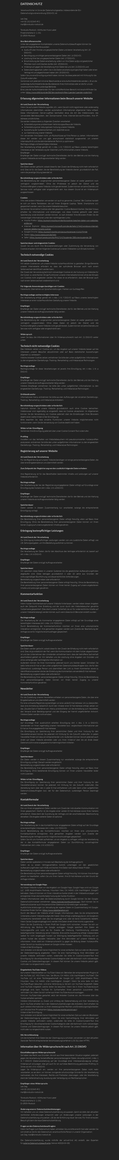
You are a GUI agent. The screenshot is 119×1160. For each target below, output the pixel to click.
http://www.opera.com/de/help (43, 234)
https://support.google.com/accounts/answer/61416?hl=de (62, 232)
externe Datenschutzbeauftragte (37, 1143)
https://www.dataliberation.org (55, 910)
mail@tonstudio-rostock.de (39, 1134)
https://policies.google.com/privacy (65, 901)
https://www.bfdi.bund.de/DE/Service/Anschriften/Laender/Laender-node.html (59, 92)
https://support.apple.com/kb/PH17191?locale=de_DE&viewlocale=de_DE (61, 237)
